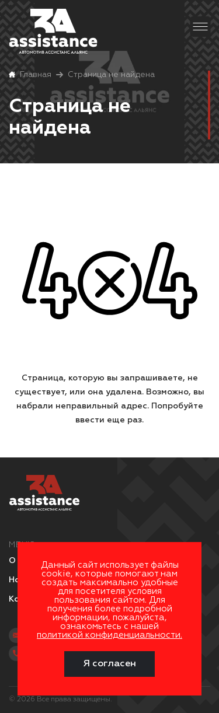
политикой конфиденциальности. (109, 635)
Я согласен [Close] (109, 664)
